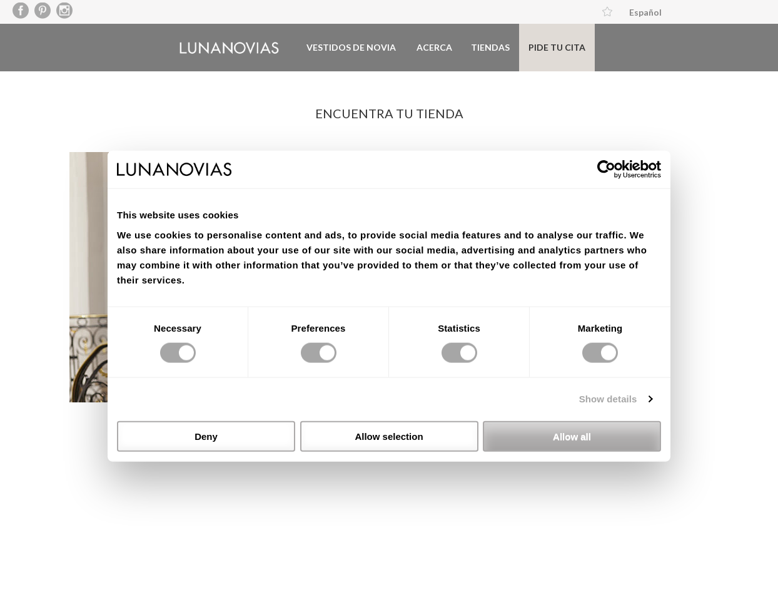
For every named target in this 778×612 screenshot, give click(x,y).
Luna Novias (229, 48)
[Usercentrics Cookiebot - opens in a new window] (606, 169)
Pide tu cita (556, 47)
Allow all (572, 436)
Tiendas (490, 47)
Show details (608, 399)
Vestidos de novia (351, 47)
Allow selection (389, 436)
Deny (206, 436)
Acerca (434, 47)
